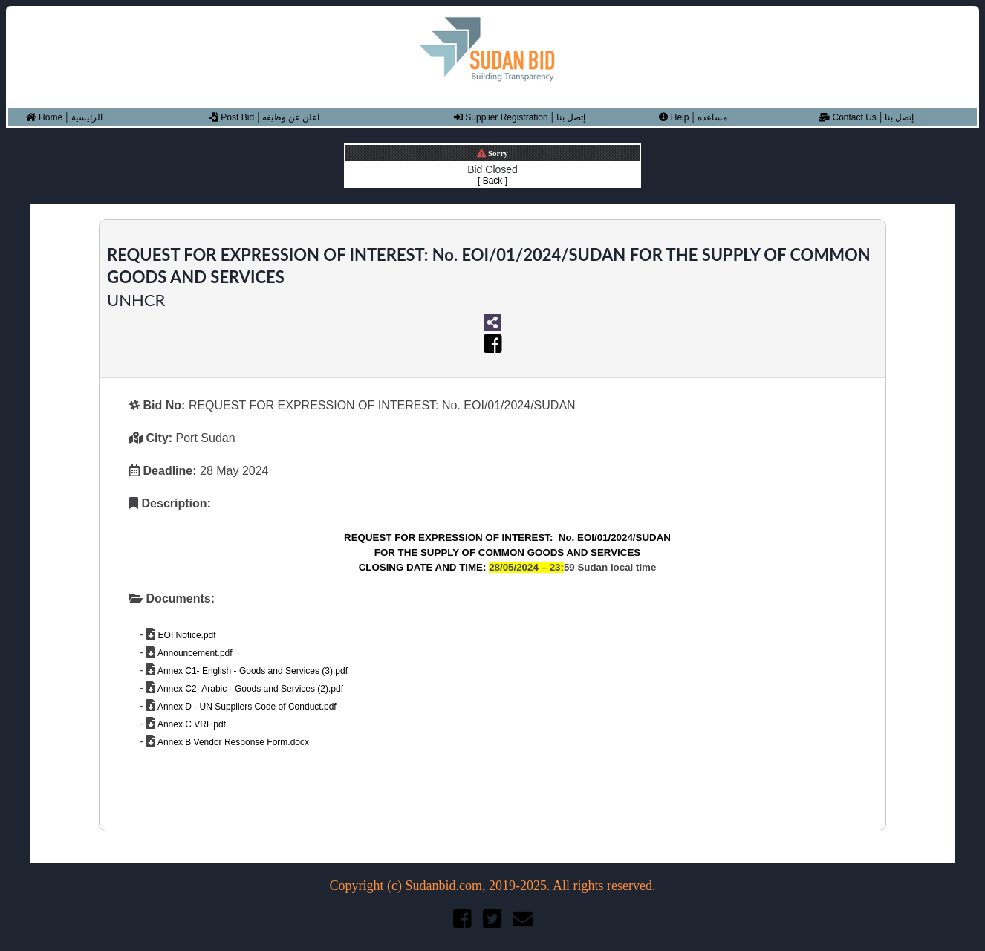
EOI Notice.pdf (185, 635)
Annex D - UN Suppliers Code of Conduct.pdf (245, 706)
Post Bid (231, 117)
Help (674, 117)
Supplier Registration (501, 117)
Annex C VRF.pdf (190, 724)
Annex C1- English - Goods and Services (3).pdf (251, 671)
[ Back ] (492, 180)
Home (44, 117)
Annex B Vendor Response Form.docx (232, 742)
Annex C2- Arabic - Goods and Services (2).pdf (249, 689)
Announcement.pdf (193, 653)
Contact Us (848, 117)
